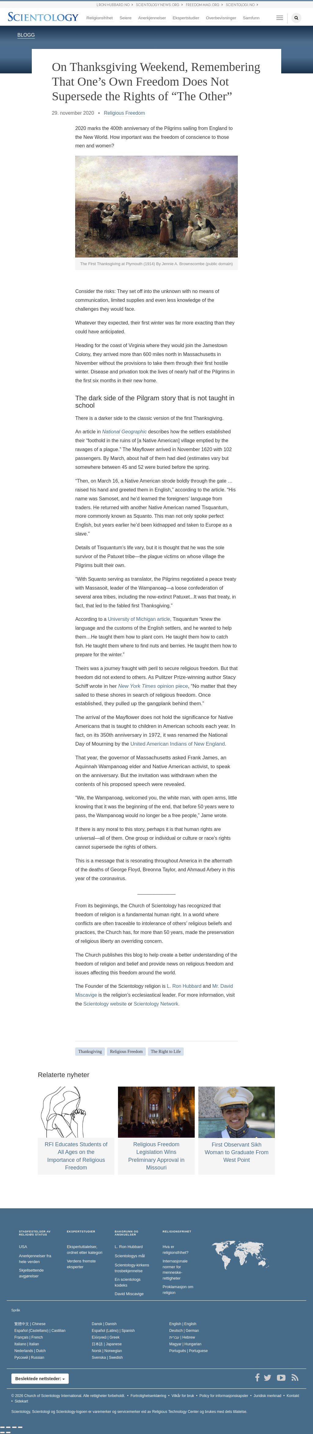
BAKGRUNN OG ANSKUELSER (126, 1233)
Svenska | (107, 1357)
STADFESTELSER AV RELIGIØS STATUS (35, 1233)
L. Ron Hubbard (184, 986)
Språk (15, 1310)
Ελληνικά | (106, 1337)
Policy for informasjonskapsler (224, 1396)
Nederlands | (30, 1351)
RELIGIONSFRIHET (177, 1231)
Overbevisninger (221, 18)
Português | (188, 1351)
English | (183, 1324)
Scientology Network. (156, 1003)
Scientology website (105, 1003)
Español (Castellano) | (39, 1330)
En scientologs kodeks (128, 1282)
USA (23, 1246)
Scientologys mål (130, 1256)
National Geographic (124, 431)
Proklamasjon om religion (178, 1289)
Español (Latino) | (113, 1330)
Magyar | (185, 1344)
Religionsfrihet (100, 18)
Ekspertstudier (186, 18)
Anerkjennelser (152, 18)
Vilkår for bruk (182, 1396)
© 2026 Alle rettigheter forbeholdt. (68, 1396)
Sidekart (21, 1401)
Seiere (125, 18)
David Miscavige (129, 1293)
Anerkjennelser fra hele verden (35, 1259)
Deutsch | (184, 1330)
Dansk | (104, 1324)
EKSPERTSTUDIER (81, 1231)
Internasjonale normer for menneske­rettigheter (175, 1269)
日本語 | (107, 1344)
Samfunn (251, 18)
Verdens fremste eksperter (81, 1264)
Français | (28, 1337)
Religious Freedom (124, 113)
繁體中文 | (30, 1324)
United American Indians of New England (178, 744)
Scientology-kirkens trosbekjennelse (132, 1268)
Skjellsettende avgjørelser (31, 1273)
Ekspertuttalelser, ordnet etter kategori (84, 1249)
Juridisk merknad (268, 1396)
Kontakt (293, 1396)
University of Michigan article (139, 619)
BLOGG (26, 35)
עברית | (182, 1337)
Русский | (29, 1357)
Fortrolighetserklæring (148, 1396)
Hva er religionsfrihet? (176, 1249)
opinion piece (153, 686)
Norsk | (107, 1351)
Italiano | (26, 1344)
